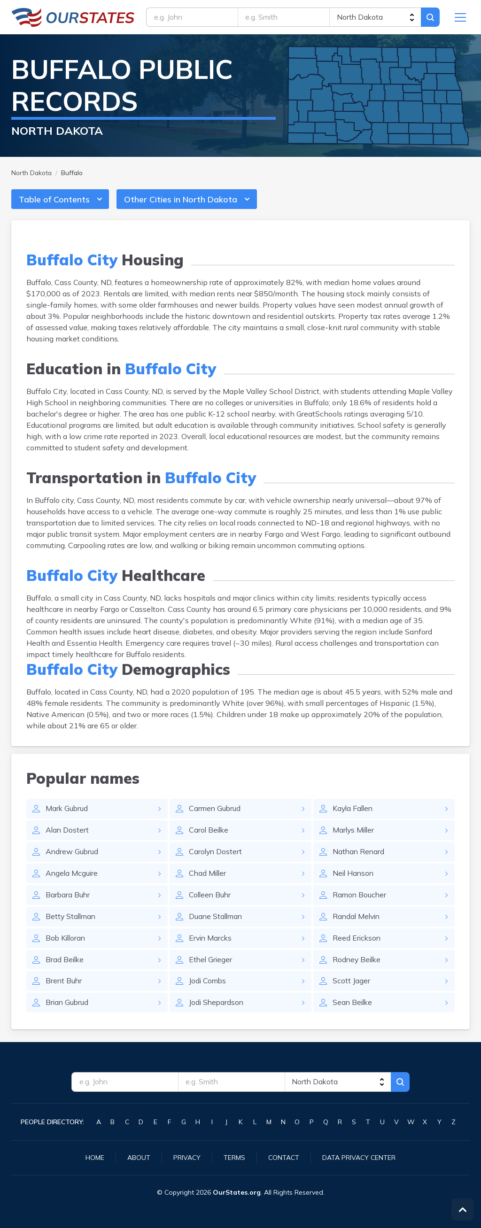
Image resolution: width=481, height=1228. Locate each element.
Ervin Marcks (211, 939)
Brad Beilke (65, 960)
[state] (375, 17)
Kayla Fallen (354, 809)
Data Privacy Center (359, 1157)
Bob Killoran (66, 939)
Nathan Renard (359, 852)
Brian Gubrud (68, 1004)
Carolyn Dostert (216, 852)
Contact (283, 1157)
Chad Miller (208, 874)
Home (94, 1157)
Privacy (187, 1157)
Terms (234, 1157)
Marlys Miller (354, 831)
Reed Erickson (357, 939)
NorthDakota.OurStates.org (73, 17)
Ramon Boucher (360, 896)
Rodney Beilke (358, 960)
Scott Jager (351, 982)
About (138, 1157)
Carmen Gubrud (215, 809)
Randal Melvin (357, 917)
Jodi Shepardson (217, 1004)
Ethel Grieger (211, 960)
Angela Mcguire (72, 874)
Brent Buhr (64, 982)
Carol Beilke (209, 831)
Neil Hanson (354, 874)
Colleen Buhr (211, 896)
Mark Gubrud (67, 809)
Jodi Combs (208, 982)
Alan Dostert (68, 831)
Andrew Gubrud (72, 852)
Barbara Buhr (68, 896)
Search (430, 17)
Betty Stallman (72, 917)
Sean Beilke (353, 1004)
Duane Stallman (216, 917)
